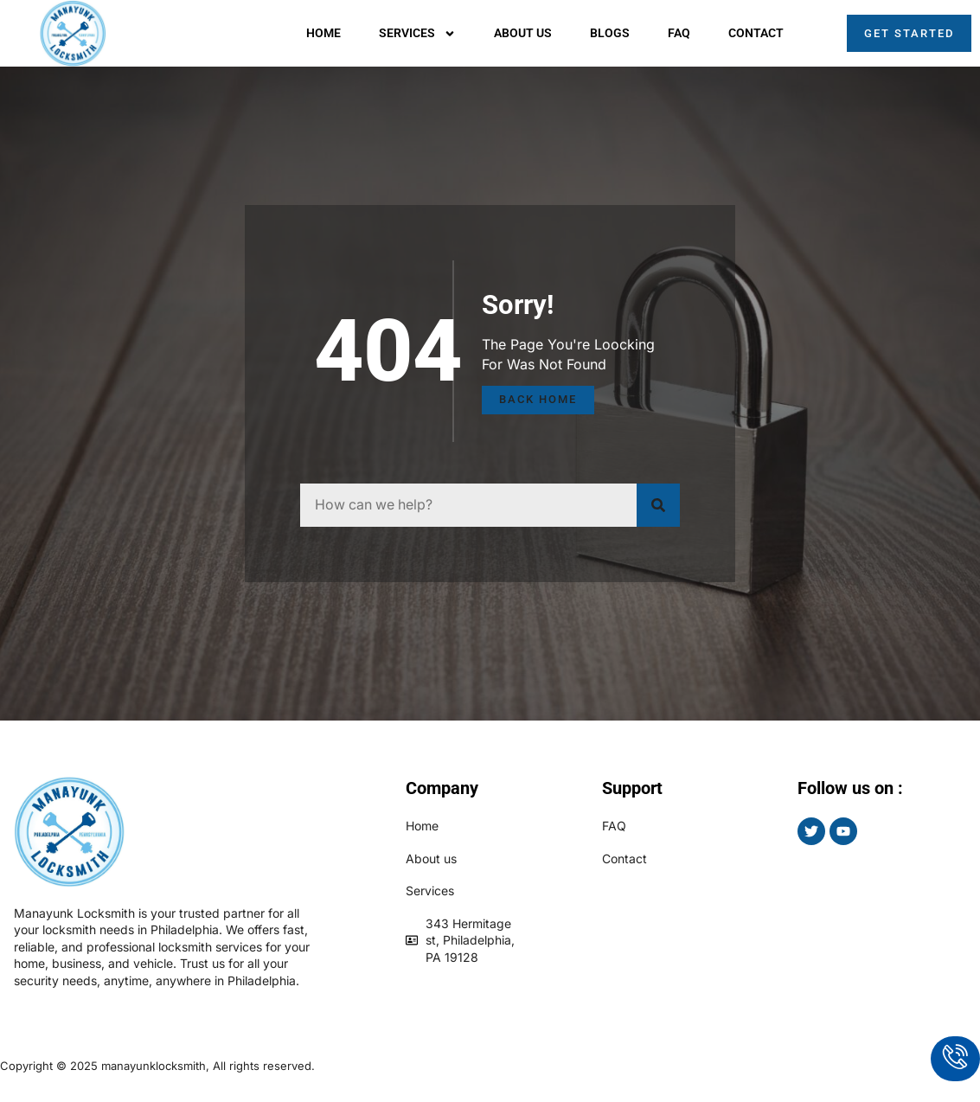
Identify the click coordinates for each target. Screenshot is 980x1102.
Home (323, 33)
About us (523, 33)
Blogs (610, 33)
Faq (679, 33)
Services (417, 33)
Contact (756, 33)
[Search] (658, 505)
